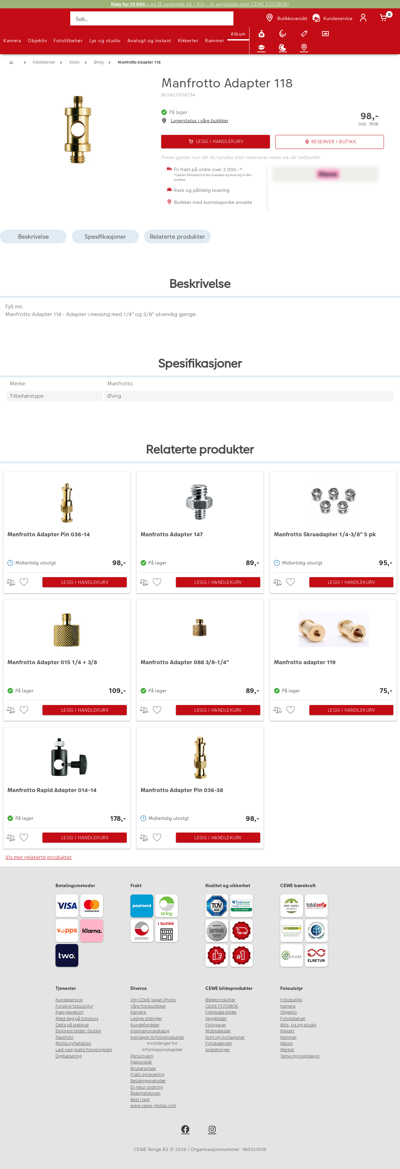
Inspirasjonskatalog (149, 1031)
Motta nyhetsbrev (73, 1043)
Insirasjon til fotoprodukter (157, 1037)
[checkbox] (25, 582)
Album (238, 33)
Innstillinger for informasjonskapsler (162, 1046)
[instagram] (213, 1130)
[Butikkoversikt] (286, 18)
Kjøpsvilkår (141, 1062)
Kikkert (287, 1031)
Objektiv (37, 40)
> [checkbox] (13, 582)
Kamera (12, 40)
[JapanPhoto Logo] (19, 22)
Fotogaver (215, 1025)
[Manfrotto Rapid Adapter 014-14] (66, 776)
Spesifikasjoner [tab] (105, 236)
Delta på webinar (72, 1025)
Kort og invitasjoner (225, 1037)
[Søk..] (152, 18)
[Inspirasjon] (284, 47)
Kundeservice (69, 1000)
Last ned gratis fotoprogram (84, 1050)
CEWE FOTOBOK (221, 1006)
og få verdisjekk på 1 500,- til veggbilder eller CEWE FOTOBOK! (200, 4)
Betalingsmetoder (148, 1081)
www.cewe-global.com (153, 1106)
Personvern (142, 1056)
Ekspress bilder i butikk (78, 1031)
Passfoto (64, 1037)
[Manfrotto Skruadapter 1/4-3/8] (333, 520)
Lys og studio (105, 40)
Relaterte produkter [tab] (177, 236)
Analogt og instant (149, 40)
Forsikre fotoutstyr (74, 1006)
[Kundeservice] (332, 18)
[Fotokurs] (263, 47)
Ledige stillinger (146, 1019)
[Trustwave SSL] (242, 906)
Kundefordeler (145, 1025)
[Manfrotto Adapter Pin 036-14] (66, 520)
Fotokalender (218, 1043)
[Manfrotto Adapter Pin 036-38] (199, 776)
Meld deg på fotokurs (77, 1019)
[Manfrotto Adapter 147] (199, 520)
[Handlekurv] (384, 18)
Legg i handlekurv (85, 582)
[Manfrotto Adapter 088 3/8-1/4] (199, 648)
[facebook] (186, 1130)
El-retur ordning (146, 1087)
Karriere (138, 1012)
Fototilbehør (68, 40)
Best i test (140, 1100)
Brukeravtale (143, 1069)
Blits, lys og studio (298, 1025)
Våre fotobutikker (148, 1006)
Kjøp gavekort (70, 1012)
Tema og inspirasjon (300, 1056)
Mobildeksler (218, 1031)
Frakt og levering (147, 1075)
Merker (287, 1050)
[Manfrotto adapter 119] (333, 648)
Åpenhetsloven (145, 1093)
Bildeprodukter (220, 1000)
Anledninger (217, 1050)
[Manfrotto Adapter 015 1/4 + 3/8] (66, 648)
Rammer (214, 40)
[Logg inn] (364, 18)
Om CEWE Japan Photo (153, 1000)
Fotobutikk (291, 1000)
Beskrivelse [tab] (33, 236)
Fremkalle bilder (221, 1012)
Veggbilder (216, 1019)
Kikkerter (188, 40)
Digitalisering (69, 1056)
